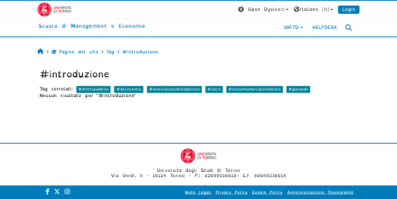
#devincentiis (128, 89)
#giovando (298, 89)
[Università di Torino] (54, 9)
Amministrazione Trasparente (320, 192)
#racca (214, 89)
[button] (264, 9)
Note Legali (198, 192)
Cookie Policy (267, 192)
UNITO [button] (291, 27)
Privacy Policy (232, 192)
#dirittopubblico (93, 89)
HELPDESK (324, 27)
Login (348, 9)
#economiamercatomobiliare (254, 89)
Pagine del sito (74, 51)
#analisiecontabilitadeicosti (174, 89)
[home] (91, 26)
